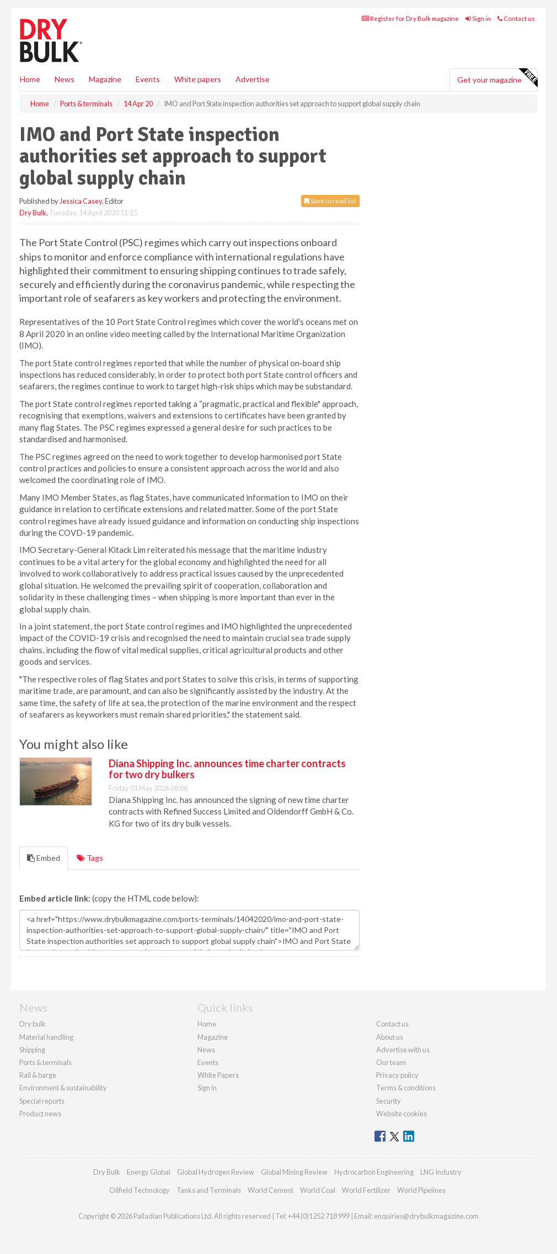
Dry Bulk (32, 212)
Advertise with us (403, 1049)
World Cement (270, 1190)
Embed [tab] (43, 857)
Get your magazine (497, 78)
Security (388, 1100)
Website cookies (401, 1113)
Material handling (46, 1037)
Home (30, 79)
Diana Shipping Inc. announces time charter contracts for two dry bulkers (227, 768)
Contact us (516, 18)
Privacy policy (397, 1075)
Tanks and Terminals (208, 1190)
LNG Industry (441, 1172)
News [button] (64, 79)
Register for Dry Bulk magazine (410, 18)
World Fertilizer (366, 1190)
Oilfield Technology (139, 1190)
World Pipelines (421, 1190)
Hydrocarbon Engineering (374, 1172)
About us (389, 1037)
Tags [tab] (90, 857)
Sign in (478, 18)
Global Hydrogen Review (215, 1172)
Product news (40, 1113)
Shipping (32, 1049)
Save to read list (330, 201)
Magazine (105, 79)
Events (148, 79)
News (206, 1049)
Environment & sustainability (63, 1087)
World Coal (317, 1190)
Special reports (42, 1100)
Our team (391, 1062)
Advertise (252, 79)
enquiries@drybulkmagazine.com (426, 1216)
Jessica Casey (81, 201)
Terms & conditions (406, 1087)
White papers (197, 79)
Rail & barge (37, 1075)
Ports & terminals (45, 1062)
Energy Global (148, 1172)
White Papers (218, 1075)
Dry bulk (32, 1023)
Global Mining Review (294, 1172)
